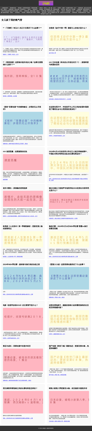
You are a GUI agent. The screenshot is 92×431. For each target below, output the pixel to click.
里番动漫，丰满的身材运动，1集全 (81, 12)
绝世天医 (78, 11)
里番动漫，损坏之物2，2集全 (31, 11)
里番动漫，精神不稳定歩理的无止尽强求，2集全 (15, 143)
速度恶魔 (5, 179)
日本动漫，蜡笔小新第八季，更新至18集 (59, 421)
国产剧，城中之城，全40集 (68, 9)
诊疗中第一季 (52, 53)
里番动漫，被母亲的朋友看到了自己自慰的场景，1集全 (17, 380)
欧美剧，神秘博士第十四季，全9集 (31, 12)
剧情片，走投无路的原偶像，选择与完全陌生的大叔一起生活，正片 (20, 216)
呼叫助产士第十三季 (46, 14)
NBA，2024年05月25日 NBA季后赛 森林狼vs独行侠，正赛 (18, 294)
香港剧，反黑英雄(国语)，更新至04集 (27, 7)
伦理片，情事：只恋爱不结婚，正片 (67, 7)
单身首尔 (35, 9)
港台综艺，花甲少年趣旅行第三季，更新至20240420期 (56, 12)
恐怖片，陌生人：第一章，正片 (47, 7)
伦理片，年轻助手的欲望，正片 (57, 135)
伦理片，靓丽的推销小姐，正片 (57, 334)
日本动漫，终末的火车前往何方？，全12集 (60, 99)
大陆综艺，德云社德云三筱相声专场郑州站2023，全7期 (63, 218)
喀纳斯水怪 (13, 7)
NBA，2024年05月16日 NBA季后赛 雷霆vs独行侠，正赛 (63, 256)
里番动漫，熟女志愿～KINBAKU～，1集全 (20, 9)
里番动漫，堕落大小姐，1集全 (57, 297)
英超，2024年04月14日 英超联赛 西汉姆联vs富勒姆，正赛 (18, 418)
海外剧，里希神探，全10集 (10, 96)
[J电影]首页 (5, 7)
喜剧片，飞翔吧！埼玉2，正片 (11, 54)
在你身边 (17, 12)
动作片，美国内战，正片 (68, 11)
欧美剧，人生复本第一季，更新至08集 (13, 256)
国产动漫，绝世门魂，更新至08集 (57, 374)
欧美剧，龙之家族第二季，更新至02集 (49, 9)
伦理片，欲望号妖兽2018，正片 (11, 338)
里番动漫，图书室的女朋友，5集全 (50, 11)
